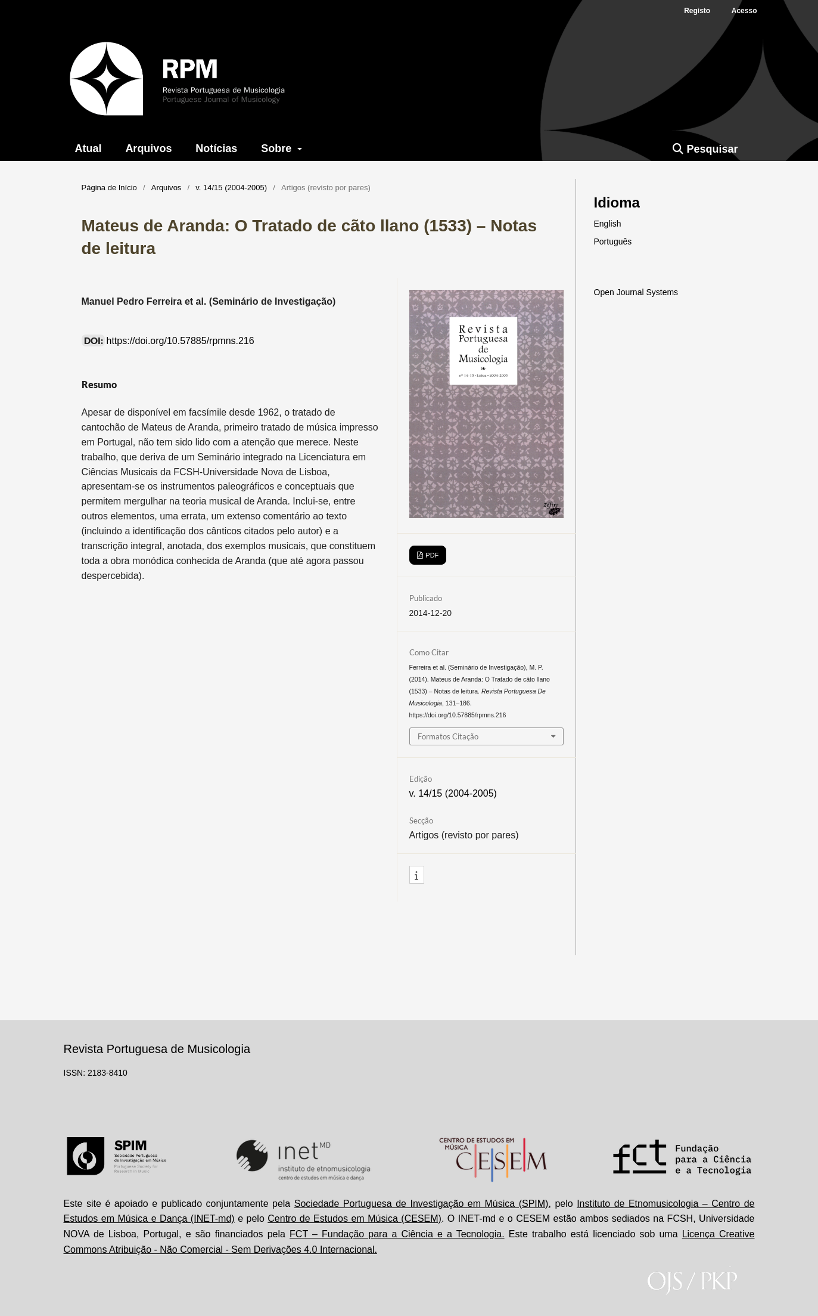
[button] (417, 875)
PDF (431, 555)
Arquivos (148, 148)
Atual (87, 148)
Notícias (216, 148)
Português (613, 241)
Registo (697, 11)
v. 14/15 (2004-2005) (231, 187)
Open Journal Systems (636, 292)
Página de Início (109, 187)
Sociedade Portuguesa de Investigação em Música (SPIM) (421, 1204)
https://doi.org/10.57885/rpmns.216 (180, 341)
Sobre (277, 148)
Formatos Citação (448, 736)
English (607, 223)
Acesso (744, 11)
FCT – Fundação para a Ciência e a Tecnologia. (397, 1234)
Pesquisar (705, 149)
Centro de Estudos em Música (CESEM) (354, 1218)
